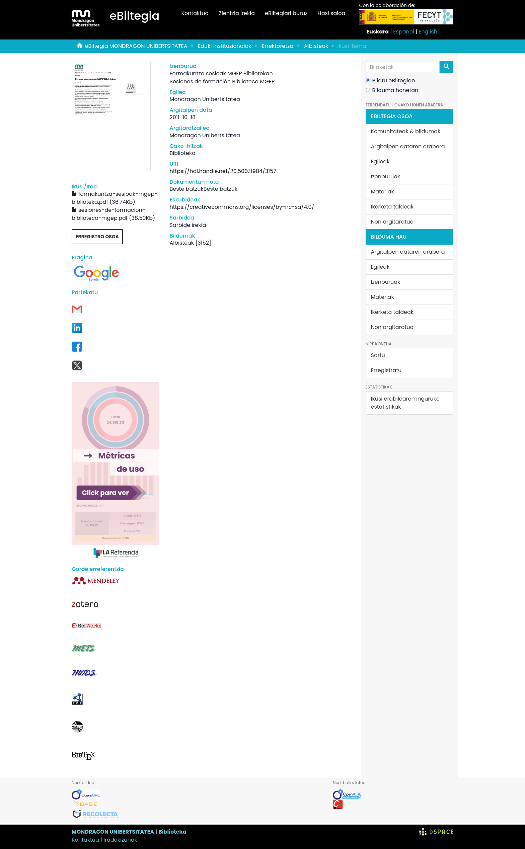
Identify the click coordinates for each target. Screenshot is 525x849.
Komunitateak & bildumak (406, 131)
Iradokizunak (120, 840)
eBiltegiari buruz (286, 13)
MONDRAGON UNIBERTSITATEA (113, 832)
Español (403, 31)
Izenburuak (385, 176)
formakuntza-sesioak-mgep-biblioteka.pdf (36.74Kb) (114, 198)
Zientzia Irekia (237, 13)
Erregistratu (386, 370)
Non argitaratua (392, 222)
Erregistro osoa (97, 236)
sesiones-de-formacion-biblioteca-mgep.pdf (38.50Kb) (113, 214)
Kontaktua (195, 13)
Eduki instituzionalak (224, 46)
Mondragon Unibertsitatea (204, 99)
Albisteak (316, 46)
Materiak (382, 191)
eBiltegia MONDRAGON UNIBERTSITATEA (136, 46)
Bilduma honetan (392, 90)
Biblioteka (172, 832)
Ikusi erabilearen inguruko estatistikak (405, 403)
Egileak (380, 161)
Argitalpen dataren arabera (408, 146)
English (428, 31)
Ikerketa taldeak (392, 206)
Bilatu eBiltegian (390, 80)
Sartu (378, 355)
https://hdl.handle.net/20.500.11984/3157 (222, 171)
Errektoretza (277, 46)
